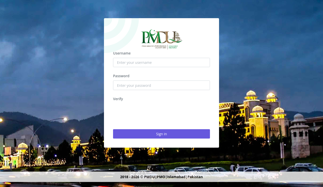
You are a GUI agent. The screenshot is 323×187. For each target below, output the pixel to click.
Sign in (161, 133)
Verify (118, 98)
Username (122, 53)
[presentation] (151, 113)
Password (121, 75)
